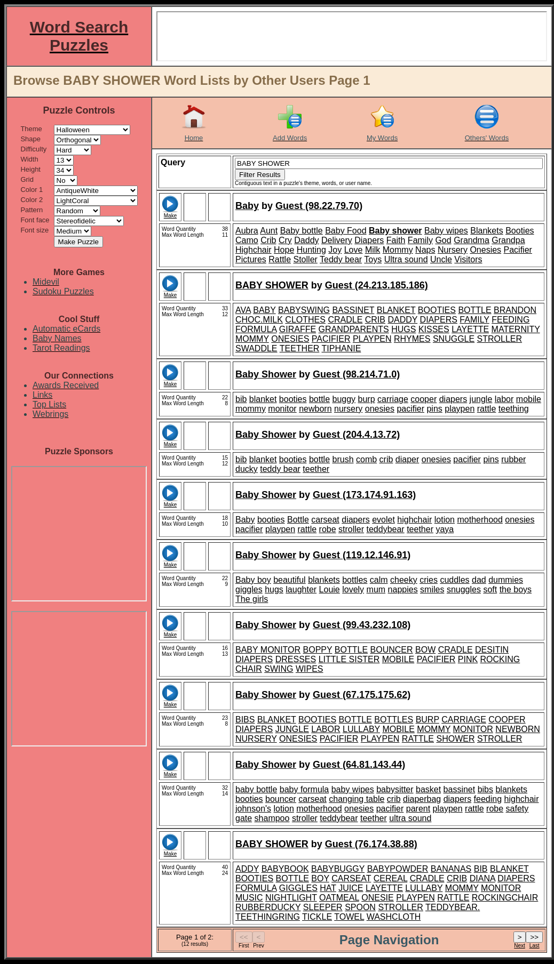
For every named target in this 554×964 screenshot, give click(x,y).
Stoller (306, 259)
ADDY (247, 868)
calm (379, 579)
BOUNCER (391, 649)
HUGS (403, 329)
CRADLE (345, 319)
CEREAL (390, 878)
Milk (372, 249)
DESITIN (492, 649)
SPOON (360, 907)
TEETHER (300, 348)
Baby (247, 205)
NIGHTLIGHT (291, 897)
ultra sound (410, 818)
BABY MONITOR (267, 649)
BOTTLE (474, 310)
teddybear (386, 529)
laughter (301, 589)
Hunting (311, 249)
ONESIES (290, 338)
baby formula (304, 789)
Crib (268, 240)
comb (366, 459)
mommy (250, 408)
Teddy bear (341, 259)
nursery (348, 408)
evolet (383, 519)
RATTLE (418, 738)
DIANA (482, 878)
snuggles (464, 589)
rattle (486, 408)
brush (343, 459)
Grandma (471, 240)
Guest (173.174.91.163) (364, 494)
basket (428, 789)
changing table (356, 799)
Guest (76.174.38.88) (371, 844)
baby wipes (352, 789)
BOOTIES (437, 310)
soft (490, 589)
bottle (319, 399)
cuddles (454, 579)
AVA (243, 310)
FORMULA (255, 329)
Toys (373, 259)
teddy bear (280, 468)
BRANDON (515, 310)
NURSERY (256, 738)
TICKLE (317, 916)
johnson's (253, 808)
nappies (403, 589)
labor (504, 399)
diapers (453, 399)
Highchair (253, 249)
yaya (445, 529)
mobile (528, 399)
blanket (263, 399)
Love (353, 249)
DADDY (402, 319)
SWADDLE (256, 348)
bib (241, 399)
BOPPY (318, 649)
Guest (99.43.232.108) (361, 625)
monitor (282, 408)
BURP (427, 719)
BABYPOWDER (398, 868)
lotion (444, 519)
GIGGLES (298, 888)
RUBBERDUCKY (267, 907)
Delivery (336, 240)
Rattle (279, 259)
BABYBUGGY (338, 868)
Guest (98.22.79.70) (318, 205)
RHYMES (412, 338)
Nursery (453, 249)
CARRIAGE (463, 719)
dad (479, 579)
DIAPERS (438, 319)
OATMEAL (339, 897)
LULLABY (361, 729)
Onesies (485, 249)
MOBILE (398, 659)
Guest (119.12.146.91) (361, 555)
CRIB (375, 319)
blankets (324, 579)
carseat (325, 519)
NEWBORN (517, 729)
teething (513, 408)
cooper (423, 399)
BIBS (245, 719)
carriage (392, 399)
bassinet (460, 789)
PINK (468, 659)
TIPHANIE (341, 348)
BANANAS (451, 868)
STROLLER (499, 338)
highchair (414, 519)
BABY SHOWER (271, 285)
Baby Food (345, 230)
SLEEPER (323, 907)
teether (316, 468)
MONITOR (473, 729)
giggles (249, 589)
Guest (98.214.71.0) (356, 374)
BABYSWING (304, 310)
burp (366, 399)
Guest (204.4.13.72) (356, 434)
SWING (278, 668)
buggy (344, 399)
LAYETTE (470, 329)
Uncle (441, 259)
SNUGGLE (453, 338)
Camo (246, 240)
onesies (379, 408)
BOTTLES (393, 719)
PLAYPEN (372, 338)
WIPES (309, 668)
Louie (329, 589)
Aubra (246, 230)
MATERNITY (516, 329)
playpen (459, 408)
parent (418, 808)
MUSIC (249, 897)
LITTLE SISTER (349, 659)
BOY (320, 878)
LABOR (325, 729)
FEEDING (510, 319)
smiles (432, 589)
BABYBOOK (285, 868)
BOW (425, 649)
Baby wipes (446, 230)
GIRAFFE (297, 329)
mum (376, 589)
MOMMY (252, 338)
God (443, 240)
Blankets (486, 230)
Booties (519, 230)
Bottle (298, 519)
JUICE (350, 888)
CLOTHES (305, 319)
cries (429, 579)
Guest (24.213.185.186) (376, 285)
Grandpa (508, 240)
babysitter (394, 789)
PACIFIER (331, 338)
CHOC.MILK (259, 319)
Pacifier (518, 249)
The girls (251, 599)
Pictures (250, 259)
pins (434, 408)
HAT (328, 888)
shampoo (272, 818)
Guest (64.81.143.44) (359, 764)
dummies (505, 579)
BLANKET (396, 310)
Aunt (269, 230)
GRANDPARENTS (354, 329)
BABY (264, 310)
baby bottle (256, 789)
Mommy (398, 249)
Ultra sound (406, 259)
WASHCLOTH (394, 916)
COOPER (506, 719)
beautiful (289, 579)
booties (293, 399)
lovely (353, 589)
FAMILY (474, 319)
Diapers (369, 240)
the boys (516, 589)
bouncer (280, 799)
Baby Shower (265, 374)
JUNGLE (292, 729)
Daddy (306, 240)
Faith (396, 240)
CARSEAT (351, 878)
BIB (481, 868)
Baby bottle (301, 230)
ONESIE (377, 897)
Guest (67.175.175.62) (361, 694)
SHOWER (455, 738)
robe (327, 529)
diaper (407, 459)
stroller (351, 529)
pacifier (410, 408)
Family (420, 240)
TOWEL (349, 916)
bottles (354, 579)
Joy (335, 249)
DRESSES (295, 659)
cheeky (403, 579)
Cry (285, 240)
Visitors (468, 259)
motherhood (479, 519)
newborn (315, 408)
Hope (284, 249)
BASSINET (353, 310)
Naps (425, 249)
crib (386, 459)
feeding (488, 799)
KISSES (433, 329)
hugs (274, 589)
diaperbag (422, 799)
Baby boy (253, 579)
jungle (481, 399)
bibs (485, 789)
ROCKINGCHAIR (505, 897)
